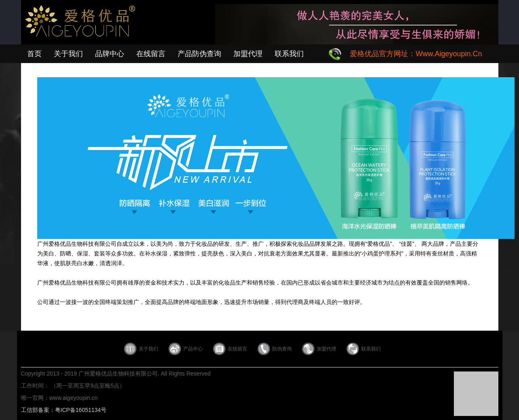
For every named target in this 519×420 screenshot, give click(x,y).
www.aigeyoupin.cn (73, 398)
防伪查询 (282, 349)
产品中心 (193, 349)
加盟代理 (248, 54)
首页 (34, 54)
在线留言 (150, 54)
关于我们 (68, 54)
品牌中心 (109, 54)
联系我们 (289, 54)
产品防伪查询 (199, 54)
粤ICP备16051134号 (81, 410)
